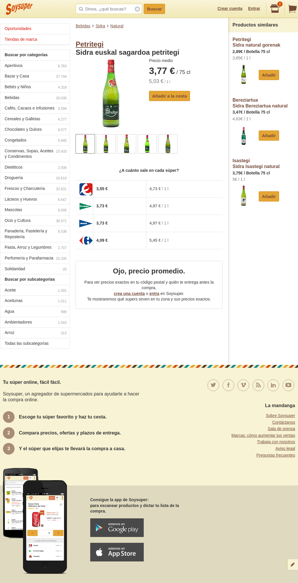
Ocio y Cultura (36, 221)
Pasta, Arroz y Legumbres (36, 248)
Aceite (36, 291)
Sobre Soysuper (280, 415)
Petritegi (90, 44)
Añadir (269, 75)
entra (154, 293)
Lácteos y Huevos (36, 200)
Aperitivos (36, 66)
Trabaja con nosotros (276, 441)
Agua (36, 312)
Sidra (100, 26)
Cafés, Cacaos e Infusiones (36, 109)
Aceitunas (36, 301)
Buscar (154, 8)
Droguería (36, 178)
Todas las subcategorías (27, 343)
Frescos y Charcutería (36, 189)
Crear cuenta (229, 8)
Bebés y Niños (36, 87)
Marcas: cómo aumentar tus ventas (263, 435)
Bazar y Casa (36, 77)
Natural (116, 26)
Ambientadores (36, 323)
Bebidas (83, 26)
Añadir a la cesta (169, 95)
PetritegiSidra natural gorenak (257, 42)
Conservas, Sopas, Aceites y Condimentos (36, 154)
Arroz (36, 333)
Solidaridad (36, 269)
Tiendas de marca (21, 39)
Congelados (36, 141)
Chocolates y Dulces (36, 130)
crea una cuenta (129, 293)
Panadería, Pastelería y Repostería (36, 234)
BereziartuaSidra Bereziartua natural (260, 103)
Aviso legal (285, 448)
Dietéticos (36, 168)
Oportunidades (18, 28)
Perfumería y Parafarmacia (36, 259)
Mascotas (36, 210)
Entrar (254, 8)
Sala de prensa (281, 428)
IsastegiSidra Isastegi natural (256, 163)
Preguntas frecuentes (275, 455)
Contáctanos (283, 422)
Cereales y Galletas (36, 119)
